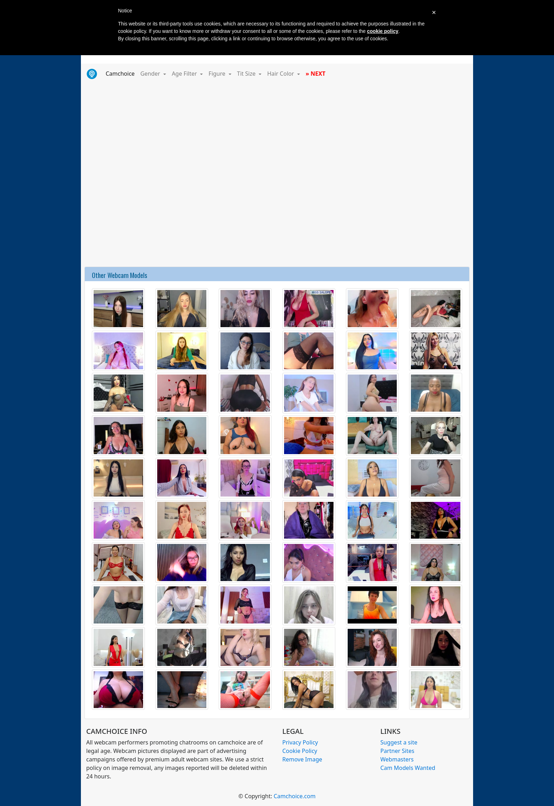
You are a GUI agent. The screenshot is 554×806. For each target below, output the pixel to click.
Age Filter (185, 73)
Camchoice (121, 73)
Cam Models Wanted (408, 768)
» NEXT (315, 73)
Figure (217, 73)
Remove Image (302, 759)
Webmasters (397, 759)
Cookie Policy (299, 751)
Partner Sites (397, 751)
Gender (150, 73)
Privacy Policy (300, 742)
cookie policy (383, 31)
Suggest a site (399, 742)
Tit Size (247, 73)
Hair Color (281, 73)
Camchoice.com (294, 796)
